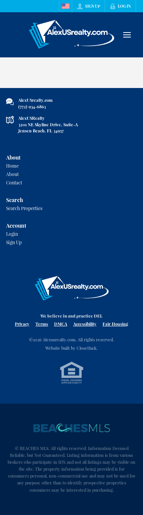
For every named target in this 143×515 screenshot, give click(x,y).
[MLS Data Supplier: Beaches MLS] (72, 428)
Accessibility (84, 324)
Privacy (22, 324)
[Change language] (65, 6)
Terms (41, 324)
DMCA (60, 324)
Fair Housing (115, 324)
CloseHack (86, 348)
